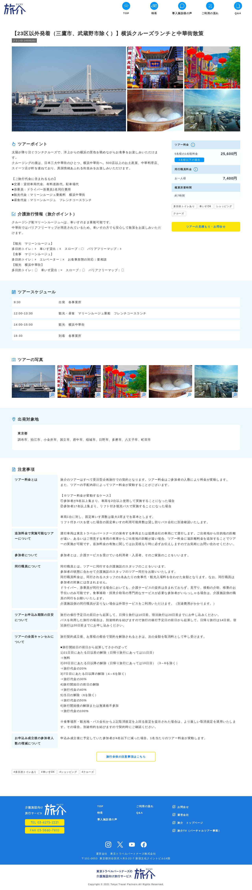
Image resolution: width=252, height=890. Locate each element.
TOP (126, 13)
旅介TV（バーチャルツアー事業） (199, 826)
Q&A (238, 13)
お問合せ (183, 806)
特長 (154, 13)
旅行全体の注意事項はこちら (126, 757)
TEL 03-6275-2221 (45, 823)
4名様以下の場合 (189, 159)
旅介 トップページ (190, 819)
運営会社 (183, 813)
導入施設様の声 (182, 13)
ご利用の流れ (210, 13)
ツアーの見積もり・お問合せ (206, 227)
